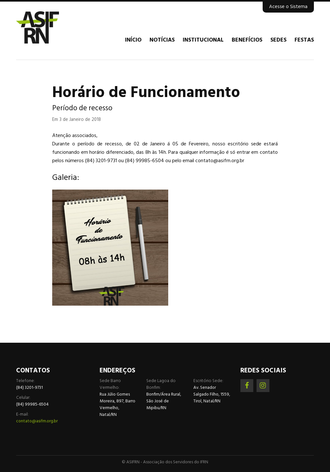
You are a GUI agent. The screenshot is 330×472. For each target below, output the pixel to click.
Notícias (162, 40)
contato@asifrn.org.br (37, 421)
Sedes (278, 40)
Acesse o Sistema (288, 7)
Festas (304, 40)
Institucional (203, 40)
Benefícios (247, 40)
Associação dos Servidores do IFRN (54, 27)
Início (133, 40)
